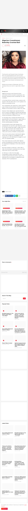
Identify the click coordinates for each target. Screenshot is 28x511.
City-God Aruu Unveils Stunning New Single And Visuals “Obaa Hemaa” (7, 463)
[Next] (26, 34)
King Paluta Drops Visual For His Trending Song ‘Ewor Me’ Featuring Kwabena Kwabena (20, 448)
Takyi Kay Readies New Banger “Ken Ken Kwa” (7, 225)
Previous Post (4, 272)
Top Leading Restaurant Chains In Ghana (7, 329)
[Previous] (25, 34)
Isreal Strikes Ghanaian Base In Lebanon (7, 477)
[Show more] (19, 196)
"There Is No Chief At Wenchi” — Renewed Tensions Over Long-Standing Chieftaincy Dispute (19, 315)
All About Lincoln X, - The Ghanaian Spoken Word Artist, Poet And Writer (20, 212)
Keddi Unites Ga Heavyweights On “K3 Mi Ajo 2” (7, 492)
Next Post (24, 272)
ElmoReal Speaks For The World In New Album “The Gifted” (7, 314)
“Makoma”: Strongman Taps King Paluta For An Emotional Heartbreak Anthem (20, 492)
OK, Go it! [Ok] (4, 508)
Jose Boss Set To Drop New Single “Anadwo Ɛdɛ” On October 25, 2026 (20, 225)
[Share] (25, 46)
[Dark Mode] (23, 31)
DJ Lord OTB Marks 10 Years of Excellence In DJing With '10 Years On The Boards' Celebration (13, 34)
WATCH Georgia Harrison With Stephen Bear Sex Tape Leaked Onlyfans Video (20, 345)
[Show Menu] (1, 31)
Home (3, 38)
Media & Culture (9, 38)
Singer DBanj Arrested (7, 343)
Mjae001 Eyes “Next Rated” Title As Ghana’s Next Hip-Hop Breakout (7, 212)
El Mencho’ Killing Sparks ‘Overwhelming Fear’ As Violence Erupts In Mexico (20, 478)
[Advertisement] (14, 15)
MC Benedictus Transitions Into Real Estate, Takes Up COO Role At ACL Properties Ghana (20, 463)
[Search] (26, 31)
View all (24, 201)
